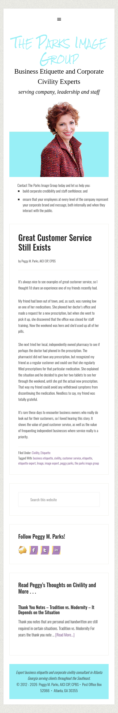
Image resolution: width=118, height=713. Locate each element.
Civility (35, 452)
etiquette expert (27, 463)
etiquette (87, 458)
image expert (52, 463)
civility (57, 458)
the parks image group (87, 463)
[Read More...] (65, 634)
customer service (71, 458)
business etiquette (43, 458)
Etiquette (46, 452)
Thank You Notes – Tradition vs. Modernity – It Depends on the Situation (56, 610)
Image (40, 463)
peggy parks (66, 463)
